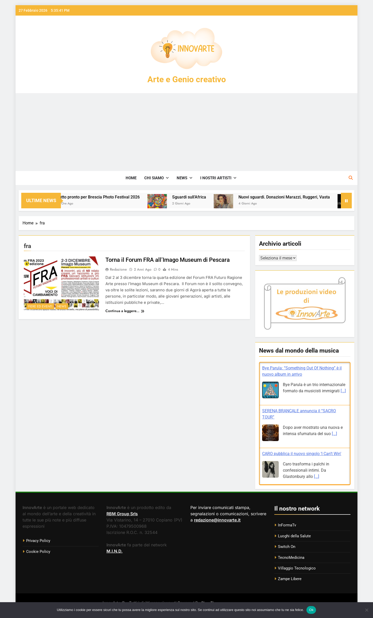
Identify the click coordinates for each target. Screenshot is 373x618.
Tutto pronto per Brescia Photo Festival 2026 (106, 197)
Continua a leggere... (124, 310)
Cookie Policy (38, 551)
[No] (366, 610)
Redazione (118, 269)
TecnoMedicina (291, 557)
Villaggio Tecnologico (297, 568)
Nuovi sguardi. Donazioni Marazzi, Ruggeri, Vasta (292, 197)
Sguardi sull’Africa (197, 197)
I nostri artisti (215, 178)
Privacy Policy (38, 540)
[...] (343, 390)
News (182, 178)
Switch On (286, 546)
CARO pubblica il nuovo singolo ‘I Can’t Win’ (301, 453)
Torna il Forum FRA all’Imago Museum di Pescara (167, 260)
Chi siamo (154, 178)
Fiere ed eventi (40, 306)
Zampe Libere (290, 578)
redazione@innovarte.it (217, 520)
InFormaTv (287, 525)
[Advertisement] (186, 132)
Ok (311, 610)
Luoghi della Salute (294, 536)
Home (131, 178)
